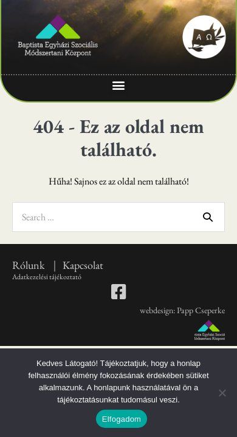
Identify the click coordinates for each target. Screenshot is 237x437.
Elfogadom (121, 419)
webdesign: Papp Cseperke (182, 310)
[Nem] (222, 393)
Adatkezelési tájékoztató (46, 277)
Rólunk (29, 265)
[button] (119, 85)
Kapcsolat (83, 265)
